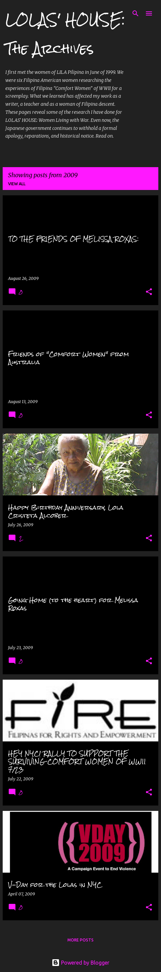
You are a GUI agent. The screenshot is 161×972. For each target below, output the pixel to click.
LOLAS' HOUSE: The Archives (65, 34)
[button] (149, 292)
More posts (80, 940)
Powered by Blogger (80, 963)
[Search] (135, 13)
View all (16, 184)
